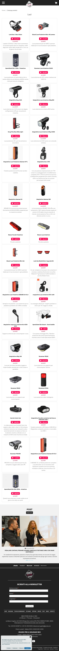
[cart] (56, 3)
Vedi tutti (29, 512)
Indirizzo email (14, 588)
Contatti (52, 611)
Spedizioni (55, 647)
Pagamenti (40, 649)
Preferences (15, 648)
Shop (5, 611)
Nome (11, 593)
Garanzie (52, 649)
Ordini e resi (46, 649)
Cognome (12, 599)
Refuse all (21, 648)
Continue (8, 648)
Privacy (56, 649)
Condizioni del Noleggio (37, 647)
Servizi (39, 611)
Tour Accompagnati (19, 611)
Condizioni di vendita (48, 647)
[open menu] (3, 3)
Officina (34, 611)
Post (43, 611)
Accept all (27, 648)
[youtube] (33, 641)
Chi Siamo (28, 611)
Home (3, 10)
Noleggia (10, 611)
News (47, 611)
